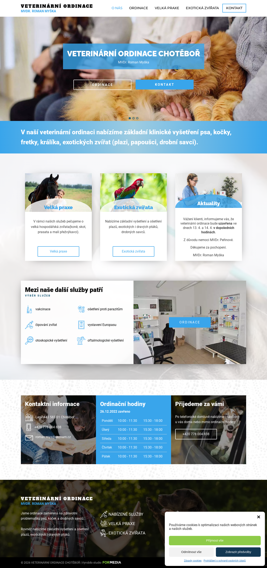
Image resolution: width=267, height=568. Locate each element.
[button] (259, 517)
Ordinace (138, 8)
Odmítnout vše (191, 552)
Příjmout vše (214, 540)
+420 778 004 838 (196, 434)
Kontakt (234, 8)
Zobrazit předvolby (238, 552)
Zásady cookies (193, 560)
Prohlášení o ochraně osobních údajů (225, 560)
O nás (117, 8)
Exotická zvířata (202, 8)
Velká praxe (167, 8)
